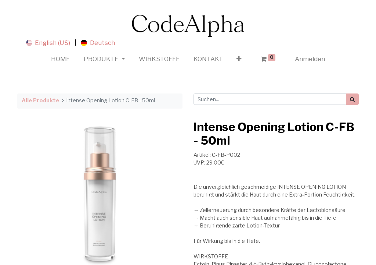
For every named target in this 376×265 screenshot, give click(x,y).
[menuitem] (60, 59)
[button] (239, 59)
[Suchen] (352, 99)
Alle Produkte (40, 100)
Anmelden (310, 59)
